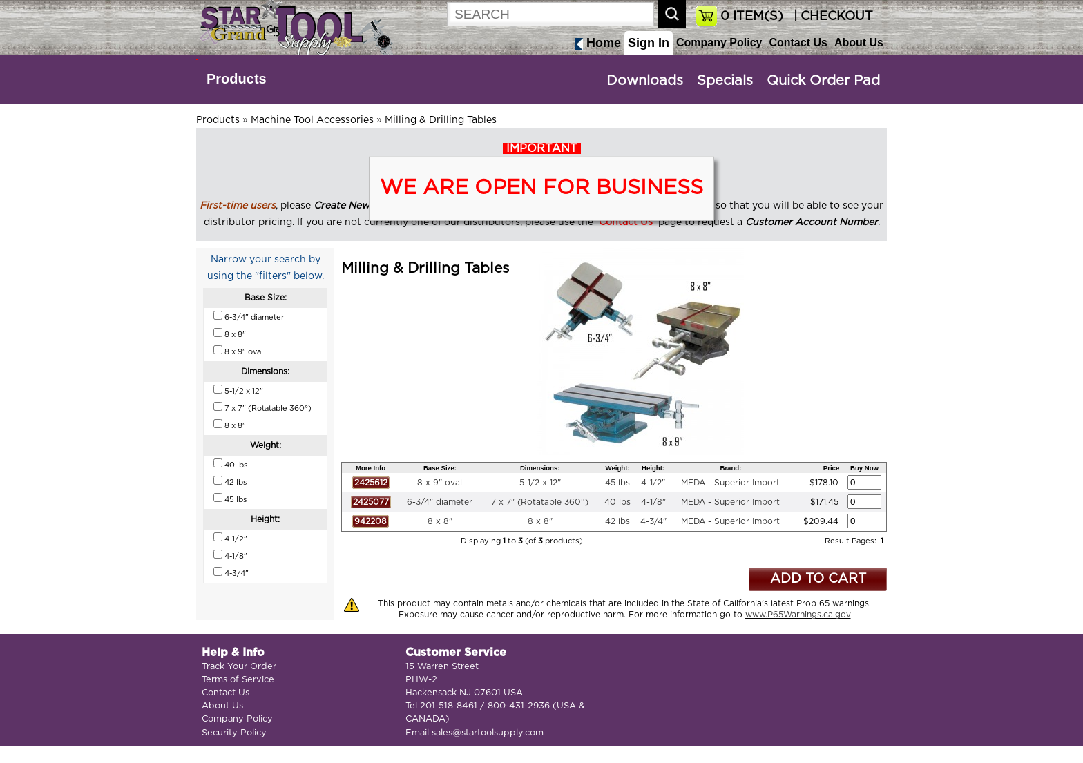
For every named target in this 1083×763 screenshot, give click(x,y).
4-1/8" (653, 502)
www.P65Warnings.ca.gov (798, 614)
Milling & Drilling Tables (441, 120)
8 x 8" (440, 521)
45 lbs (617, 483)
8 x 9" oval (439, 483)
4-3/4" (653, 521)
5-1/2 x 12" (540, 483)
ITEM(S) (751, 16)
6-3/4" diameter (439, 502)
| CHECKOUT (831, 16)
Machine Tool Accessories (312, 120)
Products (237, 78)
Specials (725, 81)
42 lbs (617, 521)
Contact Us (798, 42)
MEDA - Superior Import (730, 483)
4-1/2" (653, 483)
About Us (858, 42)
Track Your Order (239, 666)
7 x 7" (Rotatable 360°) (539, 502)
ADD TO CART (818, 579)
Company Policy (719, 42)
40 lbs (617, 502)
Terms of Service (238, 679)
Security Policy (234, 732)
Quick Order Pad (823, 81)
